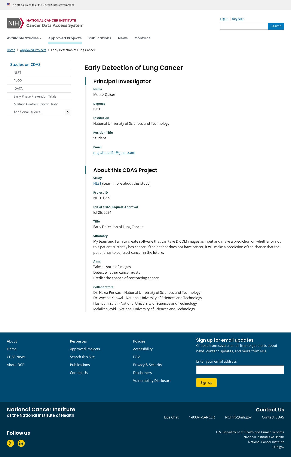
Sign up (206, 382)
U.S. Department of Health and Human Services (250, 432)
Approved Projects (85, 349)
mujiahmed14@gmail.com (114, 152)
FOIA (136, 357)
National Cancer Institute (266, 442)
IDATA (18, 88)
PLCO (18, 80)
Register (238, 19)
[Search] (276, 26)
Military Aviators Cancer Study (36, 104)
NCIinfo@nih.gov (238, 417)
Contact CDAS (273, 417)
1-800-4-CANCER (202, 417)
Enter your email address (216, 361)
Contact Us (79, 372)
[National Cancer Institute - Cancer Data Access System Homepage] (113, 23)
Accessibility (143, 349)
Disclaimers (142, 372)
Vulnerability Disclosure (152, 380)
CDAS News (16, 357)
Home (12, 349)
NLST (17, 72)
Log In (224, 19)
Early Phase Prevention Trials (35, 96)
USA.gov (278, 447)
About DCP (15, 364)
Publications (80, 364)
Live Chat (171, 417)
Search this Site (82, 357)
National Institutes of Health (264, 437)
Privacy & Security (147, 364)
